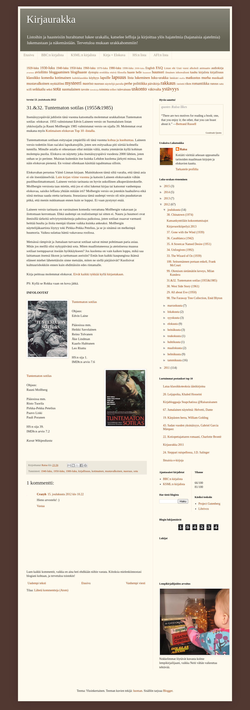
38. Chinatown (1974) (180, 214)
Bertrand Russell (186, 124)
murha (206, 78)
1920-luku (33, 68)
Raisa (183, 149)
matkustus (193, 78)
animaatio (204, 68)
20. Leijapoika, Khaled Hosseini (182, 394)
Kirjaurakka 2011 (173, 444)
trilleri (113, 89)
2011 (167, 367)
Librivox (203, 508)
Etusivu (29, 55)
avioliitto (41, 72)
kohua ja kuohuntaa (121, 140)
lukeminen (142, 78)
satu (221, 83)
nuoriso (88, 83)
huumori (158, 72)
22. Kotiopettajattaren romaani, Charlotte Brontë (192, 436)
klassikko (33, 78)
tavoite (85, 89)
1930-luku (47, 68)
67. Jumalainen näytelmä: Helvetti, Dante (188, 409)
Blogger (168, 690)
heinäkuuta (174, 329)
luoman (137, 690)
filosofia (121, 72)
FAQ (159, 68)
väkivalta (154, 89)
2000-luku (139, 68)
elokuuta (173, 323)
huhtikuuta (174, 342)
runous (214, 83)
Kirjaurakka (51, 19)
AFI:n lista (160, 55)
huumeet (147, 72)
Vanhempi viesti (135, 583)
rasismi (181, 83)
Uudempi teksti (37, 583)
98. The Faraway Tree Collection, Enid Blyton (194, 298)
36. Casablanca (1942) (180, 238)
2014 (167, 192)
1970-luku (102, 68)
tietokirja (94, 89)
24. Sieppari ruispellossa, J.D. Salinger (186, 452)
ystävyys (170, 89)
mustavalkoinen (38, 83)
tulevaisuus (124, 89)
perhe (128, 83)
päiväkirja (154, 83)
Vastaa (41, 506)
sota (57, 89)
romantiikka (200, 83)
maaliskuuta (175, 348)
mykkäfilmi (57, 83)
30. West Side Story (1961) (183, 286)
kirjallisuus (216, 72)
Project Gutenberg (209, 503)
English (150, 68)
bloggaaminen (59, 72)
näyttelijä (110, 83)
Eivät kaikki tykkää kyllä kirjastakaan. (98, 274)
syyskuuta (173, 317)
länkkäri (174, 78)
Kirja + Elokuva (114, 55)
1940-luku (62, 68)
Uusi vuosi (182, 68)
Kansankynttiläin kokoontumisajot (187, 220)
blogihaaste (79, 72)
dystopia (93, 72)
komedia (47, 78)
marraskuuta (175, 305)
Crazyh (41, 494)
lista (131, 78)
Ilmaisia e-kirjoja (173, 460)
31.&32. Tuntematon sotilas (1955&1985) (192, 280)
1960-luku (89, 68)
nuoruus (99, 83)
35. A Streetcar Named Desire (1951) (189, 244)
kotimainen (63, 78)
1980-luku (115, 68)
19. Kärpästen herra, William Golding (185, 417)
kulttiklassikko (80, 78)
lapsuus (119, 77)
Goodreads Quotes (214, 133)
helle (139, 72)
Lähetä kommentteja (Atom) (51, 590)
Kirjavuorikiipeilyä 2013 (181, 226)
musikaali (217, 78)
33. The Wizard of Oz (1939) (184, 255)
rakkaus (168, 83)
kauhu (194, 72)
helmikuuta (174, 354)
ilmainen (170, 72)
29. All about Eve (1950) (181, 292)
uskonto (139, 89)
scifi (29, 89)
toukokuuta (174, 336)
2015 (167, 186)
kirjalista (204, 72)
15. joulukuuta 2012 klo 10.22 (66, 494)
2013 (167, 198)
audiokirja (217, 68)
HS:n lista (139, 55)
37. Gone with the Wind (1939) (185, 232)
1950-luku (76, 68)
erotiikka (104, 72)
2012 (167, 204)
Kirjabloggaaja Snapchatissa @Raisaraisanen (190, 402)
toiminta (104, 89)
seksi (49, 89)
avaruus (30, 72)
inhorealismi (182, 72)
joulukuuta (174, 209)
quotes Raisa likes (174, 107)
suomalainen (71, 89)
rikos (188, 83)
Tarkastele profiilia (187, 169)
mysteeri (73, 83)
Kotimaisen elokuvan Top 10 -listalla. (70, 130)
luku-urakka (159, 78)
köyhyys (94, 78)
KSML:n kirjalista (83, 55)
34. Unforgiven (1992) (180, 249)
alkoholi (194, 68)
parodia (120, 83)
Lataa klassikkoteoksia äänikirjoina (184, 386)
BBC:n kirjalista (52, 55)
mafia (182, 78)
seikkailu (39, 89)
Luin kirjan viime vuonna (72, 177)
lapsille (105, 78)
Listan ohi (170, 68)
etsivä (113, 72)
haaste (131, 72)
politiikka (140, 83)
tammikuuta (174, 360)
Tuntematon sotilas (84, 302)
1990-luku (128, 68)
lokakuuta (173, 311)
